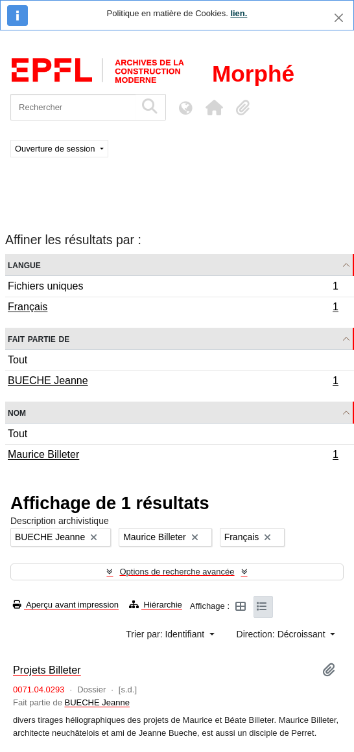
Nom (17, 412)
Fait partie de (38, 338)
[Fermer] (338, 18)
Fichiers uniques (172, 288)
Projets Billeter (47, 670)
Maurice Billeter (172, 456)
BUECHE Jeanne (172, 382)
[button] (214, 107)
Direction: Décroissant (282, 634)
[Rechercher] (73, 107)
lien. (238, 13)
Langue (24, 264)
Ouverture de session (56, 149)
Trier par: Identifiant (166, 634)
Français (172, 308)
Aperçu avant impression (66, 605)
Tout (17, 359)
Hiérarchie (155, 605)
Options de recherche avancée (176, 571)
